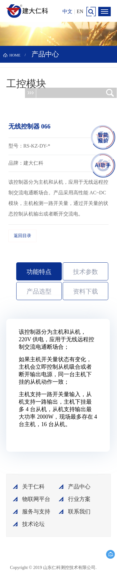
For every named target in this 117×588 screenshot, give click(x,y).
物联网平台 (36, 499)
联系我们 (79, 511)
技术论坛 (33, 524)
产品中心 (79, 487)
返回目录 (22, 235)
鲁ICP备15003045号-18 (71, 570)
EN (80, 11)
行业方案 (79, 499)
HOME (14, 55)
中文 (67, 11)
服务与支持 (36, 511)
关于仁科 (33, 487)
